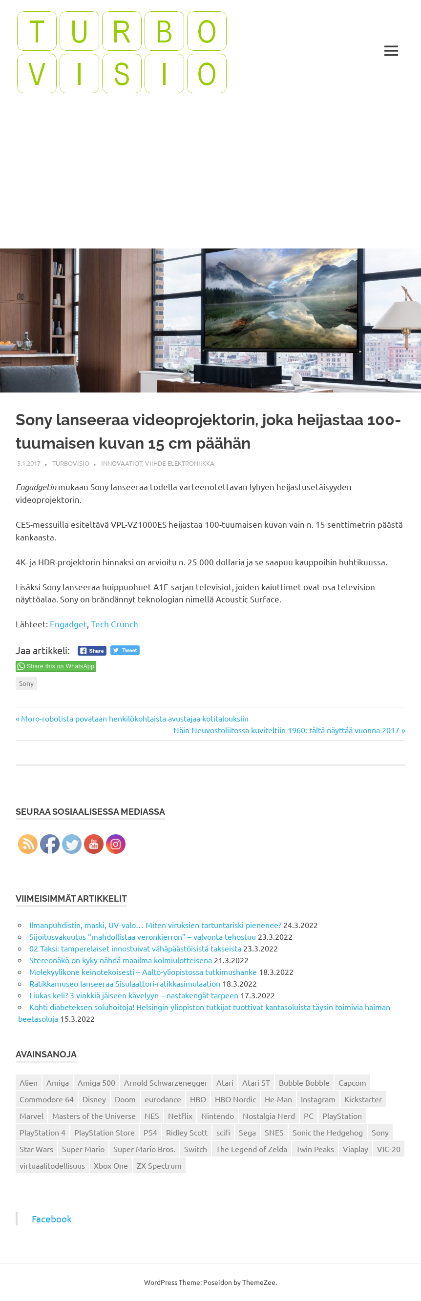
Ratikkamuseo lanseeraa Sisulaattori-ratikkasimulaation (124, 983)
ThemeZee (258, 1282)
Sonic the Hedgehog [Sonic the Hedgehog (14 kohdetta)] (328, 1132)
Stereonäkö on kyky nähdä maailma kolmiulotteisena (120, 960)
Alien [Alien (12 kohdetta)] (29, 1082)
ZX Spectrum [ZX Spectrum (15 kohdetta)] (159, 1165)
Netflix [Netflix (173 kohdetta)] (180, 1115)
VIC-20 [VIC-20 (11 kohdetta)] (388, 1149)
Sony (26, 683)
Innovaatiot (121, 463)
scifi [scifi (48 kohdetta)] (223, 1132)
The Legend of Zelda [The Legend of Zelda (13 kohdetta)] (251, 1149)
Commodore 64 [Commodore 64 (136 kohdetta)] (47, 1099)
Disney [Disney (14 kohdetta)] (94, 1099)
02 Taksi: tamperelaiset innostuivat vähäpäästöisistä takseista (135, 948)
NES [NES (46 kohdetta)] (152, 1115)
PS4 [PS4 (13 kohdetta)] (150, 1132)
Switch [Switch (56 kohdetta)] (195, 1149)
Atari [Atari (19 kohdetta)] (224, 1082)
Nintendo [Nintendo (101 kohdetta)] (217, 1115)
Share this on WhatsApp (60, 666)
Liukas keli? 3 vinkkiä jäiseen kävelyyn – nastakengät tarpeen (133, 995)
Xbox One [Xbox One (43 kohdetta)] (111, 1165)
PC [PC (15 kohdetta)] (309, 1115)
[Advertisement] (210, 175)
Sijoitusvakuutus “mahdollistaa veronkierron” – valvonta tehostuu (142, 936)
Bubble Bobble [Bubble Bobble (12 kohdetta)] (304, 1082)
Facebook (52, 1218)
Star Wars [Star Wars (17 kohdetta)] (36, 1149)
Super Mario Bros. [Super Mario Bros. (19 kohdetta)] (144, 1149)
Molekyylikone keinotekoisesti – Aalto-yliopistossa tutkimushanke (143, 971)
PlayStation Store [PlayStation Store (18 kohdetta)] (104, 1132)
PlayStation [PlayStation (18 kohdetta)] (342, 1115)
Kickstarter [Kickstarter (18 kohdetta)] (363, 1099)
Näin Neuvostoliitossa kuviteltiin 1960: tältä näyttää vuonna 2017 (286, 730)
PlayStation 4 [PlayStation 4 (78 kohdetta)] (42, 1132)
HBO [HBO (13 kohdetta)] (198, 1099)
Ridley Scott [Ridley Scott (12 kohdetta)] (187, 1132)
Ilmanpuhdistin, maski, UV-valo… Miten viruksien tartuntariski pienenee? (155, 924)
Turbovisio (70, 463)
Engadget (68, 624)
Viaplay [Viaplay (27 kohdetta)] (355, 1149)
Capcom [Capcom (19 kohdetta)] (352, 1082)
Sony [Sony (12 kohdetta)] (380, 1132)
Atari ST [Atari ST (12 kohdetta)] (256, 1082)
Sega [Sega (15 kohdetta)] (247, 1132)
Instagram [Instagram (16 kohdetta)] (318, 1099)
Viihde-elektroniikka (179, 463)
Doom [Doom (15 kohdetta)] (125, 1099)
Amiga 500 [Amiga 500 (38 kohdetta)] (96, 1082)
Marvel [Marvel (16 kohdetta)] (31, 1115)
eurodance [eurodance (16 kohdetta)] (163, 1099)
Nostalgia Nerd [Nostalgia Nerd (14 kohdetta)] (269, 1115)
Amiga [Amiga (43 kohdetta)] (57, 1082)
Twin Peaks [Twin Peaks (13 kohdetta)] (315, 1149)
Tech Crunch (114, 624)
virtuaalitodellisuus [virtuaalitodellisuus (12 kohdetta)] (52, 1165)
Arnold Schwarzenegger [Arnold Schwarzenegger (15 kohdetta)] (166, 1082)
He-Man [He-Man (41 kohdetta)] (278, 1099)
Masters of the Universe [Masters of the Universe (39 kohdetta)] (94, 1115)
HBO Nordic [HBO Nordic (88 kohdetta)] (235, 1099)
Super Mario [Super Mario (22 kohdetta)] (83, 1149)
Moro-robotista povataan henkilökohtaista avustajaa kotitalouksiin (135, 718)
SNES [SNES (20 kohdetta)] (274, 1132)
